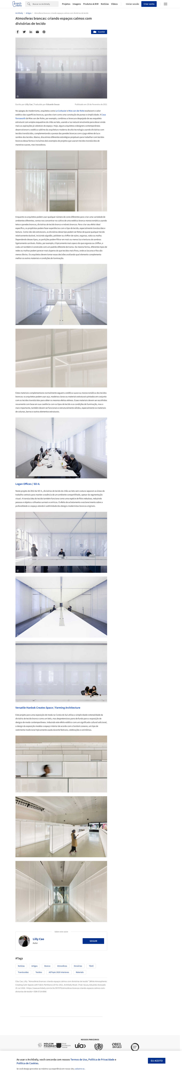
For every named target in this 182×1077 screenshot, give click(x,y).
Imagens (77, 4)
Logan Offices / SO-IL (27, 484)
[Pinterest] (44, 32)
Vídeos (114, 4)
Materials (80, 972)
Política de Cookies (27, 1063)
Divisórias (78, 966)
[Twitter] (24, 32)
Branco (47, 966)
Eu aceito (157, 1061)
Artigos (35, 966)
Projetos (66, 4)
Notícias (105, 4)
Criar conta (149, 4)
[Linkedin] (31, 32)
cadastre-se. (80, 1068)
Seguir (93, 941)
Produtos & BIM (91, 4)
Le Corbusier (61, 110)
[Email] (37, 32)
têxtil (91, 966)
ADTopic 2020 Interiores (59, 972)
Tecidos (39, 972)
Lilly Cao (38, 939)
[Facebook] (17, 32)
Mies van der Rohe (76, 110)
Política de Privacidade (101, 1059)
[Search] (46, 4)
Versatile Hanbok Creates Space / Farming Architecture (47, 708)
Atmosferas (62, 966)
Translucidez (23, 972)
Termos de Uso (78, 1059)
